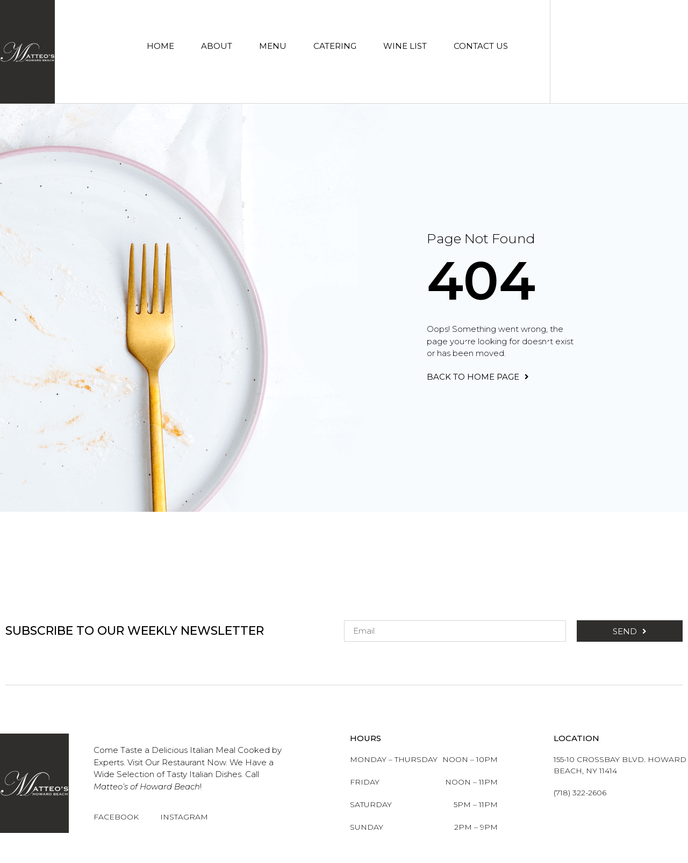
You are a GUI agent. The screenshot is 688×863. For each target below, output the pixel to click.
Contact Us (481, 46)
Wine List (405, 46)
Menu (272, 46)
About (216, 46)
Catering (334, 46)
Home (160, 46)
